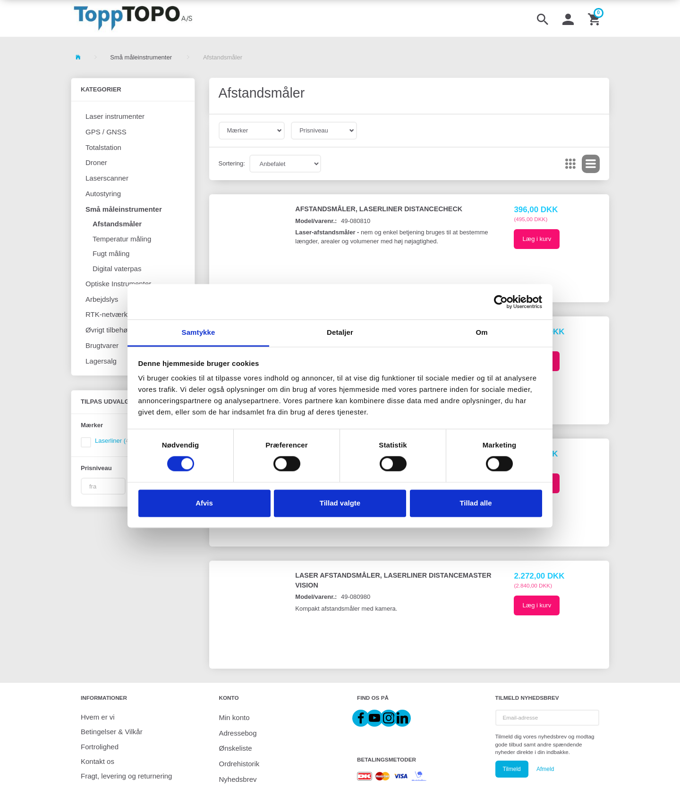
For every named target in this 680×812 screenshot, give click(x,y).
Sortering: (232, 163)
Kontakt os (97, 761)
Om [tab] (481, 332)
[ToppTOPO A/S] (133, 18)
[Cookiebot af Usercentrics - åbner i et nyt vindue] (500, 302)
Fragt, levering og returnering (126, 776)
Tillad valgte (340, 503)
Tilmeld (512, 769)
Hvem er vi (98, 717)
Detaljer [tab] (340, 332)
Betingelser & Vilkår (112, 732)
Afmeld (545, 769)
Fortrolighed (100, 747)
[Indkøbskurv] (595, 18)
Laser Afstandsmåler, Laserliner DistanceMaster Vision (393, 580)
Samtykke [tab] (198, 332)
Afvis (204, 503)
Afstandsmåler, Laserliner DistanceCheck (378, 209)
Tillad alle (475, 503)
